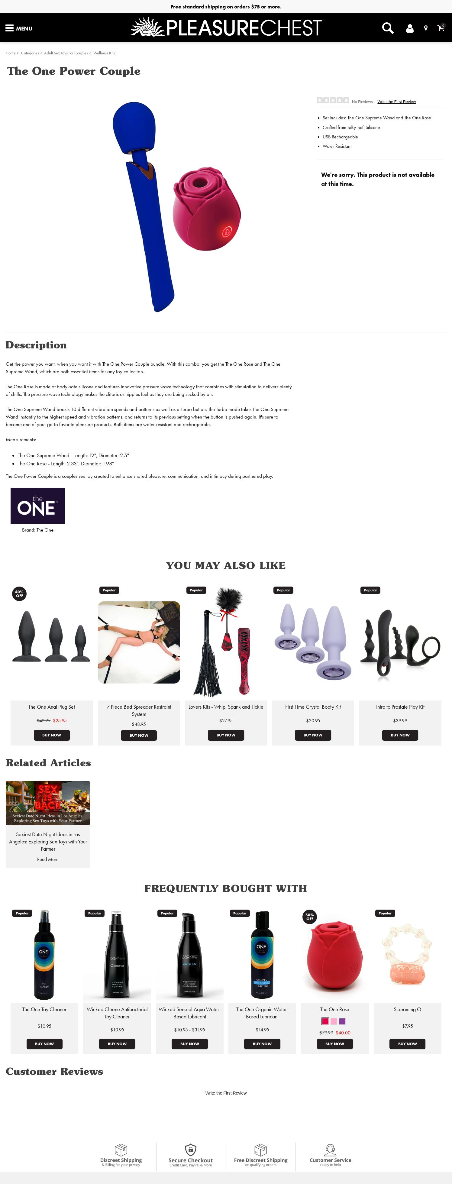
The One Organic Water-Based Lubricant (262, 1013)
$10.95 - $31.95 (189, 1030)
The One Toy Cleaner (44, 1009)
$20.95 (313, 720)
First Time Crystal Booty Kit (313, 707)
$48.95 (139, 724)
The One (45, 530)
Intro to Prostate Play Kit (400, 707)
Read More (48, 859)
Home (11, 53)
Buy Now (51, 735)
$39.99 (400, 720)
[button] (325, 1021)
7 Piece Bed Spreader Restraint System (139, 710)
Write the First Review (396, 101)
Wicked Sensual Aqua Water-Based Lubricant (190, 1013)
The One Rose (334, 1009)
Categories (30, 53)
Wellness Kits (104, 53)
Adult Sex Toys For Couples (66, 53)
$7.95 (407, 1026)
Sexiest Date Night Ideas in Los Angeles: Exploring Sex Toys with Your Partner (48, 841)
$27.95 (226, 720)
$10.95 (44, 1026)
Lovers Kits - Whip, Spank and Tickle (226, 707)
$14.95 (262, 1030)
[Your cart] (441, 28)
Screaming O (407, 1009)
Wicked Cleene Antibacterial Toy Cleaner (117, 1013)
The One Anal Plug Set (51, 707)
